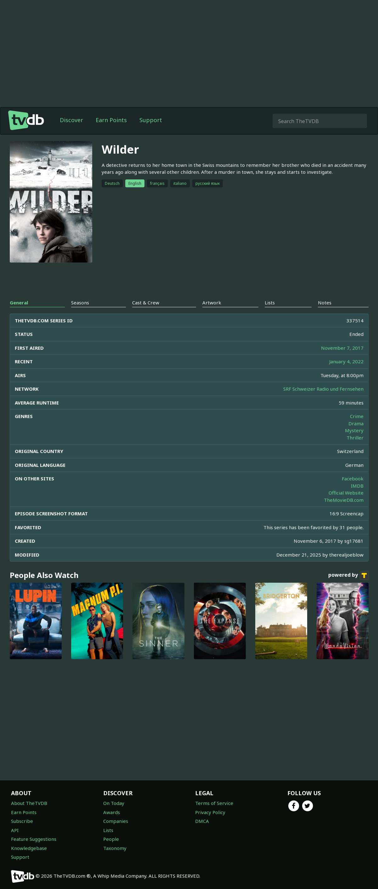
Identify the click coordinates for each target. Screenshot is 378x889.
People (111, 839)
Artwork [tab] (211, 302)
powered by (348, 575)
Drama (356, 423)
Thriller (355, 437)
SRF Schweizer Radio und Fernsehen (323, 389)
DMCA (202, 821)
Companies (115, 821)
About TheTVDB (29, 803)
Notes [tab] (324, 302)
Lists (108, 830)
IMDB (357, 486)
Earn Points (111, 120)
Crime (357, 416)
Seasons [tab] (80, 302)
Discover (71, 120)
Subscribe (22, 821)
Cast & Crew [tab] (145, 302)
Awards (111, 812)
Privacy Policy (210, 812)
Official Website (346, 493)
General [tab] (19, 302)
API (15, 830)
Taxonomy (115, 848)
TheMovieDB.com (344, 500)
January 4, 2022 (346, 361)
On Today (113, 803)
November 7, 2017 (342, 348)
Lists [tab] (270, 302)
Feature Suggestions (33, 839)
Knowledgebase (29, 848)
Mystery (354, 430)
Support (150, 120)
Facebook (353, 478)
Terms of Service (214, 803)
